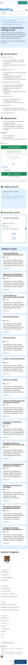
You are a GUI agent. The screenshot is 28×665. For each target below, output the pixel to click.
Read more (4, 43)
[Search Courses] (12, 13)
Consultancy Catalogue (9, 596)
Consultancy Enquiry (8, 593)
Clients (3, 626)
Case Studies (5, 591)
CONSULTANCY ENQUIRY (14, 152)
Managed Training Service (10, 607)
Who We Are (5, 618)
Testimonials (5, 629)
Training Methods (7, 577)
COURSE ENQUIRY (14, 147)
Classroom (7, 170)
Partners (4, 623)
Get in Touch (20, 662)
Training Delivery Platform (10, 610)
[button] (25, 229)
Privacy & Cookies (14, 661)
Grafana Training (21, 22)
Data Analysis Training (11, 20)
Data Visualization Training (9, 22)
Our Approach (6, 588)
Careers (3, 631)
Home (3, 20)
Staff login (14, 664)
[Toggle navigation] (26, 9)
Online (6, 167)
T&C (2, 637)
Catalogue (4, 572)
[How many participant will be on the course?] (14, 162)
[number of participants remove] (14, 159)
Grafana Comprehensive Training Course (12, 24)
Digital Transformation (9, 604)
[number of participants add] (14, 164)
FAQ (2, 634)
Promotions (5, 575)
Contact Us (22, 3)
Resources (4, 580)
